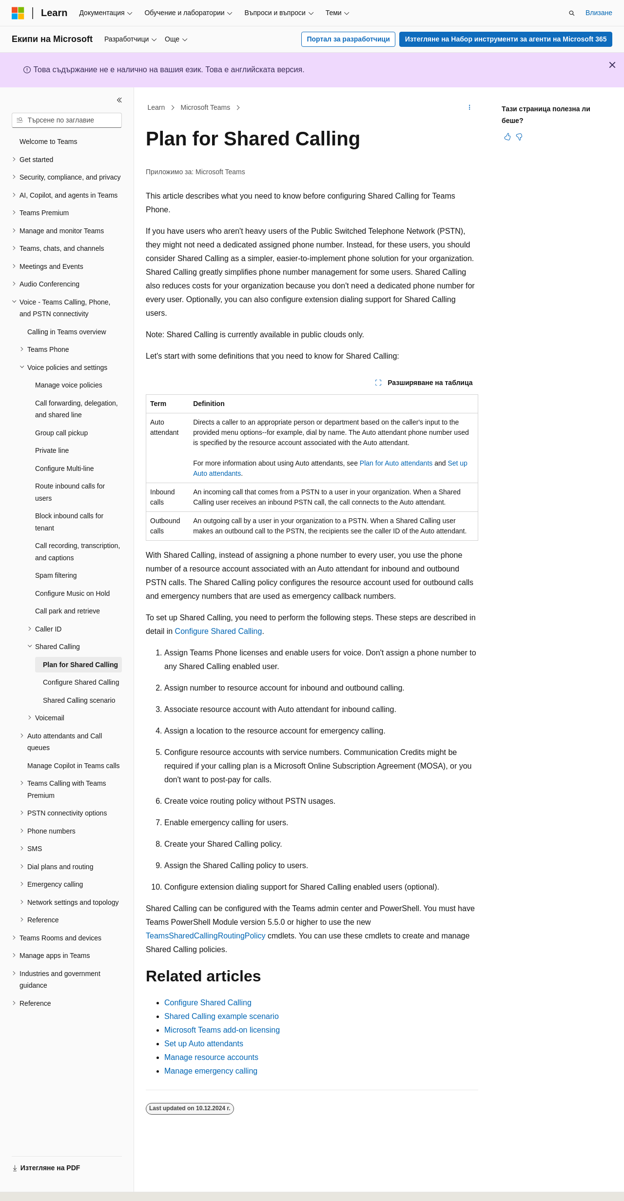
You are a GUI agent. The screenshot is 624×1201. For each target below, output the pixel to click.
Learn (156, 107)
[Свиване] (119, 100)
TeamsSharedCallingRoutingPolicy (205, 936)
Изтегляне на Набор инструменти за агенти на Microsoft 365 (506, 39)
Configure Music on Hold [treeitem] (72, 593)
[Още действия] (469, 108)
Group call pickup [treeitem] (61, 433)
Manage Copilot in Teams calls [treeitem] (73, 766)
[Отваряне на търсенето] (572, 13)
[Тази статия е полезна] (507, 136)
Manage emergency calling (210, 1071)
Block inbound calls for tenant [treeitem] (69, 522)
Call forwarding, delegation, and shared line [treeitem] (76, 409)
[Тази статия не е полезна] (519, 136)
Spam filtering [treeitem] (56, 575)
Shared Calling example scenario (221, 1016)
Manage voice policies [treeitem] (68, 385)
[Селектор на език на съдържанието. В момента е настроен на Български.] (40, 1185)
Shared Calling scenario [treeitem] (79, 700)
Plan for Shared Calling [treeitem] (80, 665)
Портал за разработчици (348, 39)
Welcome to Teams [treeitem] (49, 141)
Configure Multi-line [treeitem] (64, 468)
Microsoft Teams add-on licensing (222, 1030)
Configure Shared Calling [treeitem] (81, 682)
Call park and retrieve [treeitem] (67, 611)
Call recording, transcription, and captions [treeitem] (77, 552)
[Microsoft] (18, 13)
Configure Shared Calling (218, 631)
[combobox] (67, 120)
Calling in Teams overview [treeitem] (66, 332)
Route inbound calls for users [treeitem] (70, 492)
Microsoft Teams (206, 107)
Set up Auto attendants (203, 1043)
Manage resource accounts (211, 1057)
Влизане (598, 13)
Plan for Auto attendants (396, 463)
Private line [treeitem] (52, 450)
